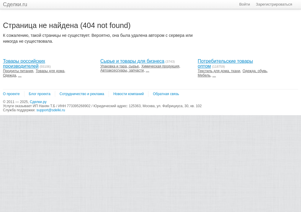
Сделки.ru (15, 4)
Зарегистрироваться (274, 4)
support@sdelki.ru (50, 110)
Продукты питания (18, 71)
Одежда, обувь (255, 71)
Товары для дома (50, 71)
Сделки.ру (38, 102)
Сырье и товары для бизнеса (132, 61)
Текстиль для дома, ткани (219, 71)
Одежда (9, 75)
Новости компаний (128, 94)
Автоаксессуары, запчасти (122, 70)
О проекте (11, 94)
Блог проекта (39, 94)
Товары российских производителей (24, 64)
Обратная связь (166, 94)
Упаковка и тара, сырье (119, 66)
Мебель (204, 75)
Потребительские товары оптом (225, 64)
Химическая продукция (160, 66)
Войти (244, 4)
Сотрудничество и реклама (82, 94)
